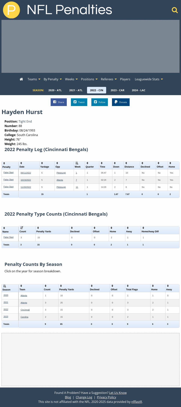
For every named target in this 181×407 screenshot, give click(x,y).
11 (77, 187)
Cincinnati (25, 310)
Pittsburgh (61, 173)
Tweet (79, 102)
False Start (9, 172)
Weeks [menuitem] (69, 79)
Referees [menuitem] (107, 79)
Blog (68, 397)
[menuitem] (21, 79)
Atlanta (60, 180)
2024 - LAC (138, 90)
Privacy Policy (106, 397)
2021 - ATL (76, 90)
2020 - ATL (55, 90)
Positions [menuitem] (87, 79)
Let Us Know (118, 393)
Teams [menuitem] (32, 79)
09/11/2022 (26, 173)
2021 (6, 302)
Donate (121, 102)
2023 (6, 316)
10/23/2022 (26, 180)
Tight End (25, 121)
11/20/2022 (26, 187)
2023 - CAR (117, 90)
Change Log (84, 397)
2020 (6, 295)
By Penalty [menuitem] (51, 79)
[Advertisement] (90, 46)
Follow (99, 102)
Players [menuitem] (125, 79)
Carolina (24, 317)
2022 (6, 309)
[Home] (175, 11)
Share (58, 102)
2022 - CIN (96, 90)
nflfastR (136, 402)
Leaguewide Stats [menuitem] (147, 79)
